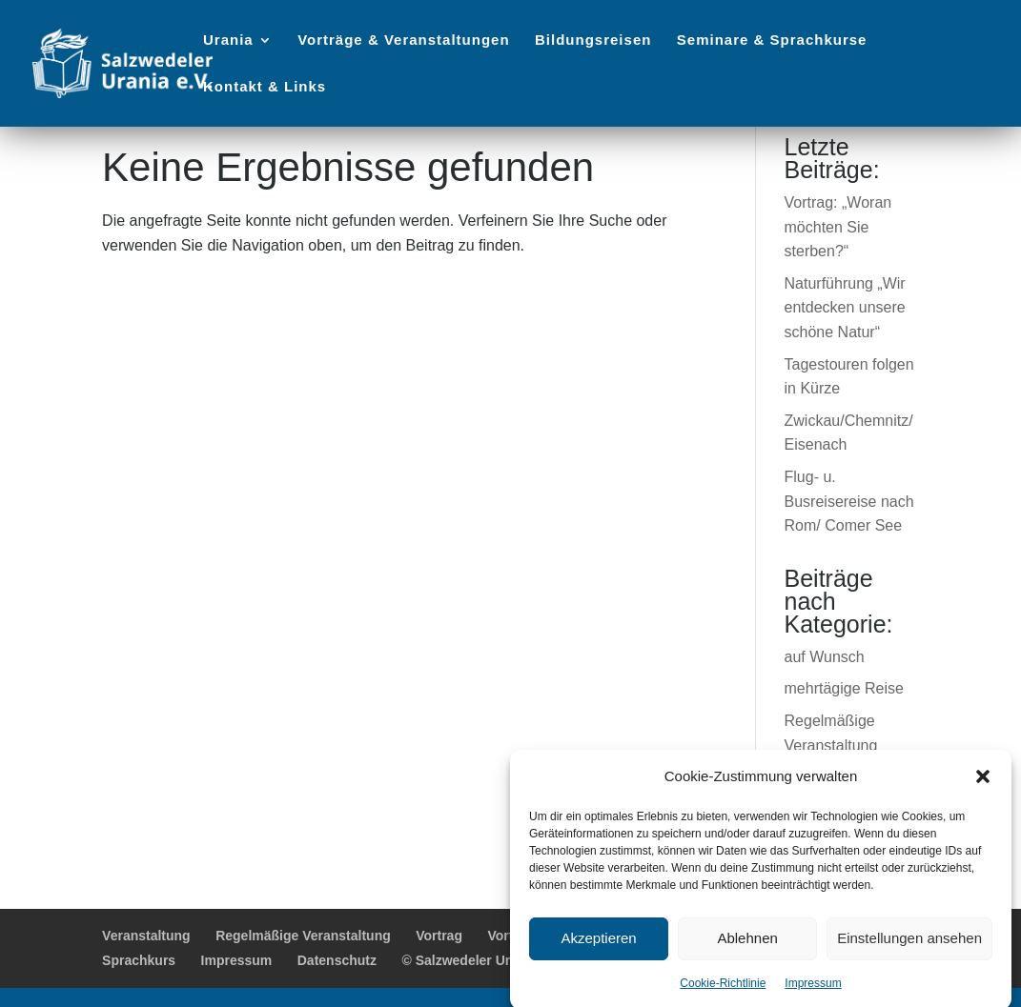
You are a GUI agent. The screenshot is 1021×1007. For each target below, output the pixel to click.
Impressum (813, 991)
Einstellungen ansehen (909, 947)
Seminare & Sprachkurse (772, 40)
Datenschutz (337, 960)
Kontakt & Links (264, 87)
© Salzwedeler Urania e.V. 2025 (498, 960)
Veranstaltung (146, 935)
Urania (228, 40)
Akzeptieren (598, 947)
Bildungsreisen (593, 40)
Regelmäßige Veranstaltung (303, 935)
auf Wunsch (825, 657)
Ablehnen (747, 947)
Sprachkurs (138, 960)
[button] (982, 785)
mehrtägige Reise (844, 688)
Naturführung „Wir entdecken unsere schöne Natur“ (845, 307)
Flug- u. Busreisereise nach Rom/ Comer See (849, 501)
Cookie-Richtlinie (723, 991)
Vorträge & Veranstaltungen (403, 40)
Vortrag (439, 935)
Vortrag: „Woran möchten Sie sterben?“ (838, 226)
